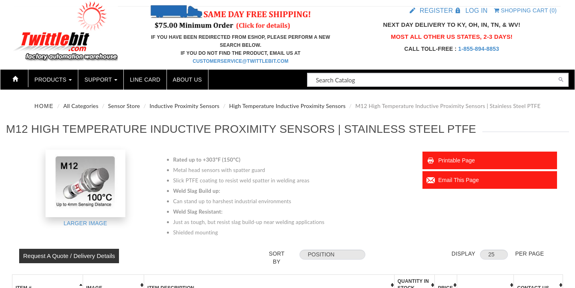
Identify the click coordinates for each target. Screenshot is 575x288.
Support (100, 79)
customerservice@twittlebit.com (241, 61)
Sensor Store (124, 105)
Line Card (145, 79)
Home (44, 106)
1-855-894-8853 (478, 49)
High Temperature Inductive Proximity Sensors (287, 105)
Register (436, 10)
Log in (476, 10)
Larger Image (85, 223)
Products (53, 79)
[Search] (561, 79)
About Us (187, 79)
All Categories (80, 105)
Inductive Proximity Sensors (185, 105)
